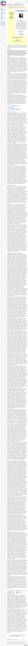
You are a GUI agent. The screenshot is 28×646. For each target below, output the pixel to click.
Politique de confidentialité (10, 643)
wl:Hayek (8, 637)
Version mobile (24, 643)
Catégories (8, 639)
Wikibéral (21, 32)
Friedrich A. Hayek (15, 639)
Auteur (11, 639)
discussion (22, 6)
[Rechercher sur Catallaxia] (25, 2)
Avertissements (20, 643)
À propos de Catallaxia (15, 643)
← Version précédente (12, 7)
